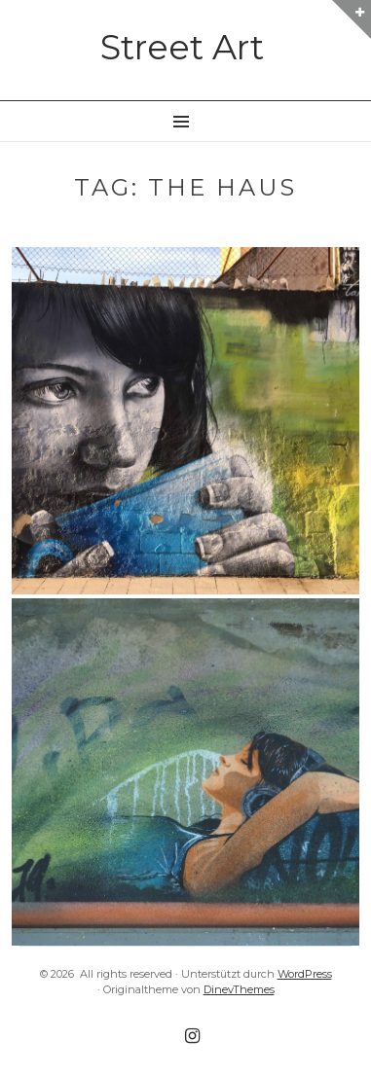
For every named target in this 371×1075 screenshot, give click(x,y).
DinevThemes (239, 989)
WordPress (305, 974)
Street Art (182, 47)
